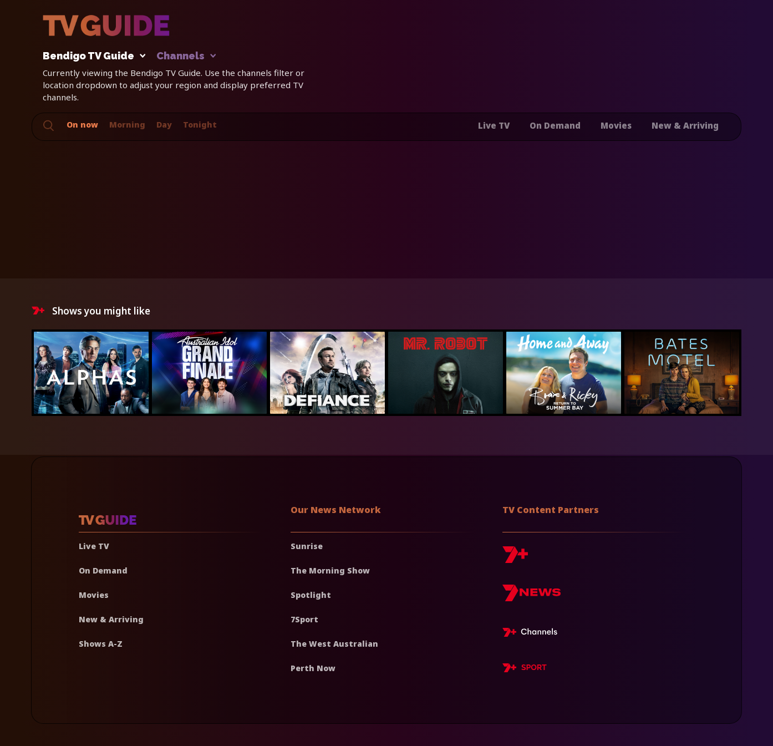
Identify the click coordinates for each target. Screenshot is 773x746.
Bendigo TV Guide (91, 56)
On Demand (555, 125)
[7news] (531, 597)
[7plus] (515, 558)
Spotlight (311, 595)
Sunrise (307, 546)
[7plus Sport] (524, 669)
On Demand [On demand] (103, 570)
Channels (185, 56)
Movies (616, 125)
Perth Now (313, 668)
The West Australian (334, 643)
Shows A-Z (101, 643)
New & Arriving (685, 125)
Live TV (494, 125)
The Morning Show (330, 570)
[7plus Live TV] (532, 634)
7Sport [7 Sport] (304, 619)
